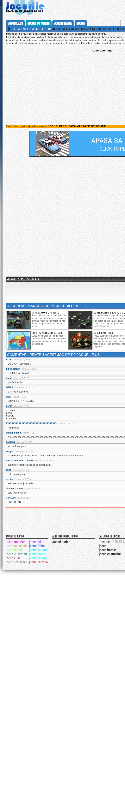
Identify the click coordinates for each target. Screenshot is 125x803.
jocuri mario (37, 554)
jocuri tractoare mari (17, 542)
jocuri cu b (13, 558)
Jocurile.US (106, 542)
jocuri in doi (14, 550)
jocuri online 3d (16, 546)
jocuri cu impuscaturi (40, 558)
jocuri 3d (35, 542)
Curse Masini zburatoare (47, 332)
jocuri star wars (16, 562)
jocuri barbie (63, 23)
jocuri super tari (16, 554)
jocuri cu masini (38, 23)
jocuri (81, 23)
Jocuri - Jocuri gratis (16, 126)
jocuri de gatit (38, 550)
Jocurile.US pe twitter (120, 541)
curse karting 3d (103, 332)
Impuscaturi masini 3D (45, 312)
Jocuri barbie (61, 542)
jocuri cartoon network (40, 562)
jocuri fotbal (37, 546)
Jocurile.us (15, 23)
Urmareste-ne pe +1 (117, 541)
